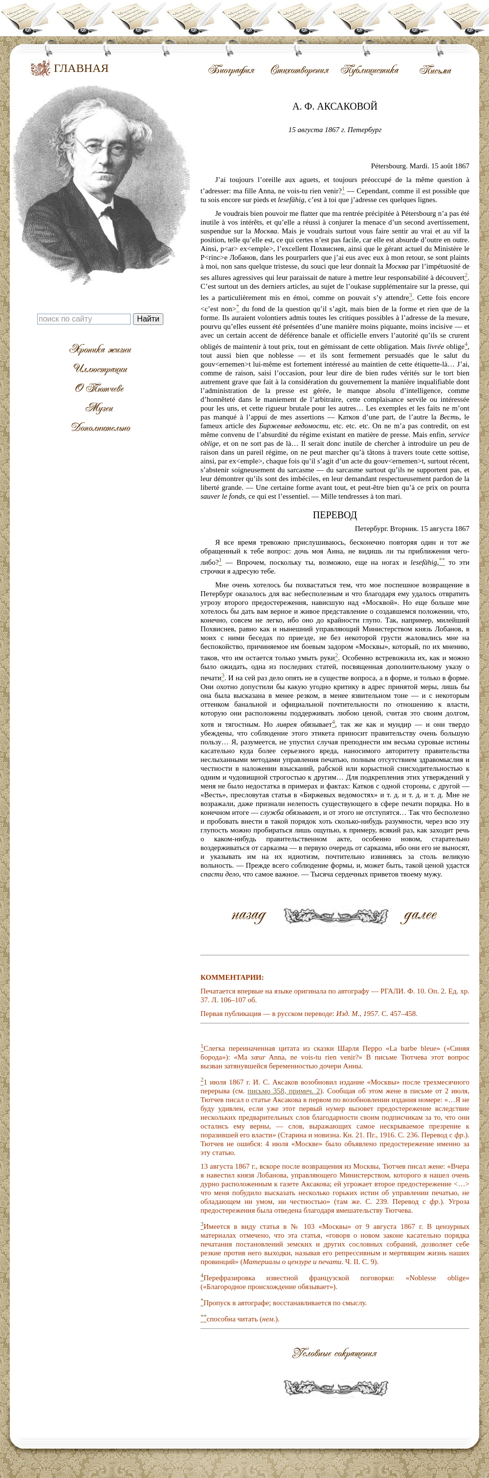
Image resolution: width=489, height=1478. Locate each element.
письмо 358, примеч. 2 (283, 1091)
